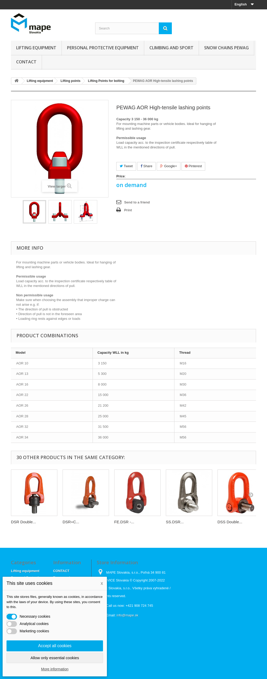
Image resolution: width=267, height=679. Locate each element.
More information (54, 669)
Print (128, 210)
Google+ (168, 166)
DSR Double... (23, 522)
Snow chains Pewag (226, 48)
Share (146, 166)
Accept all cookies (54, 646)
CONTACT (26, 62)
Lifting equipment (36, 48)
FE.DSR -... (124, 522)
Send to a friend (137, 202)
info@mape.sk (127, 615)
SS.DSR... (175, 522)
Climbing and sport (171, 48)
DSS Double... (229, 522)
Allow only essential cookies (55, 658)
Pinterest (193, 166)
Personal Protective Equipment (103, 48)
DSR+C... (71, 522)
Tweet (126, 166)
